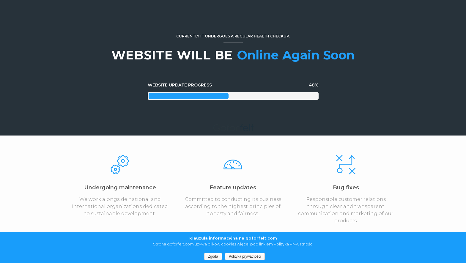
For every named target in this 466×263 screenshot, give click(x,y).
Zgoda (213, 256)
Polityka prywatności (245, 256)
